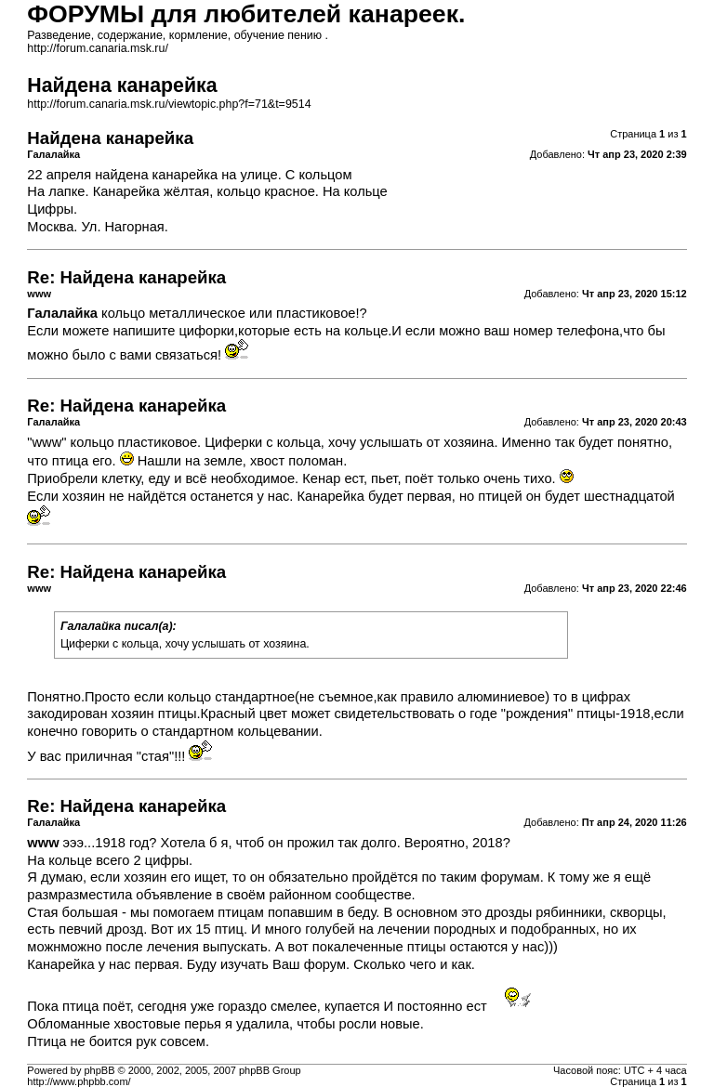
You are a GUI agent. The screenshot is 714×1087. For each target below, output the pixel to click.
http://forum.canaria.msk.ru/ (97, 48)
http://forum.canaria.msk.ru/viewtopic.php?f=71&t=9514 (169, 104)
